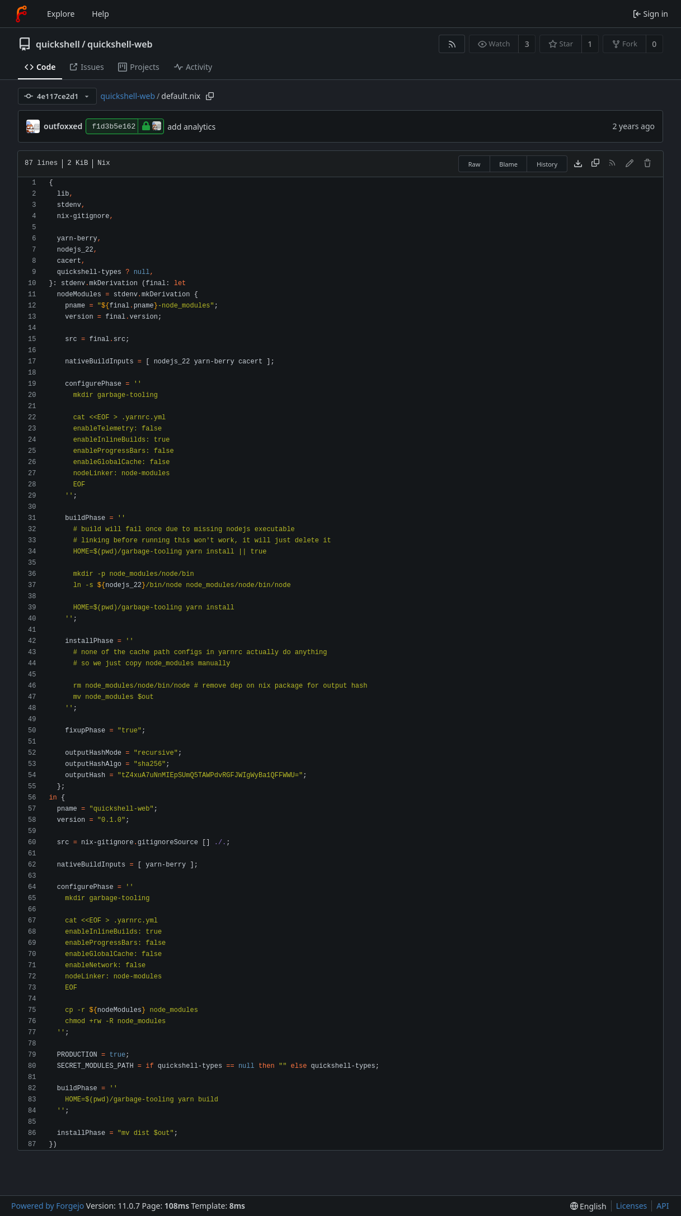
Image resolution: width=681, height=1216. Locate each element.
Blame (508, 164)
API (662, 1205)
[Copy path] (210, 96)
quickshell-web (119, 44)
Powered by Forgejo (47, 1205)
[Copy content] (595, 163)
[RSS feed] (452, 44)
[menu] (588, 1206)
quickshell (58, 44)
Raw (474, 164)
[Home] (21, 14)
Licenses (631, 1205)
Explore (60, 13)
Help (100, 13)
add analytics (191, 126)
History (547, 164)
